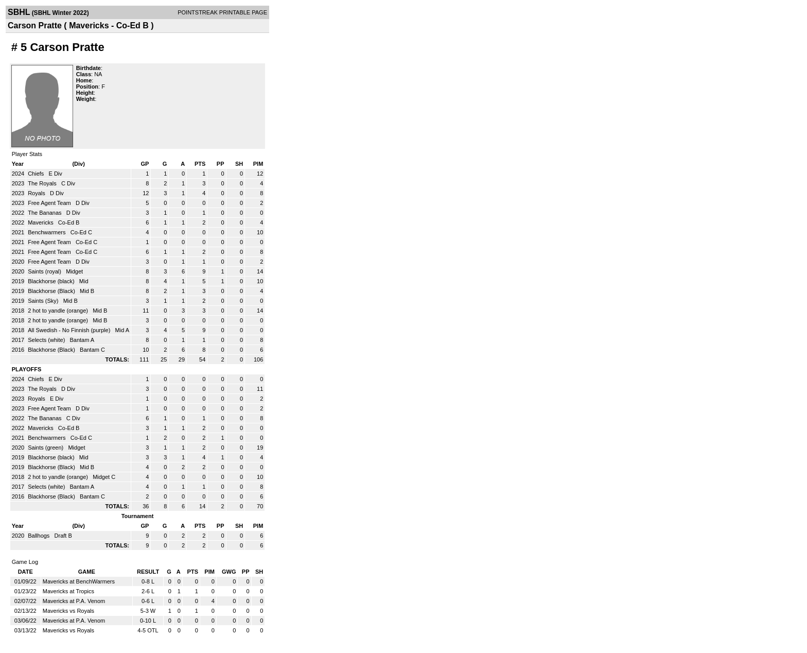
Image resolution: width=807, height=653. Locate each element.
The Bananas (45, 213)
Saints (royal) (45, 271)
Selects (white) (47, 340)
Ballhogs (39, 535)
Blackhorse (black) (52, 281)
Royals (37, 193)
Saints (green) (46, 447)
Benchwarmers (47, 232)
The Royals (43, 183)
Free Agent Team (50, 203)
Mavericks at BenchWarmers (79, 581)
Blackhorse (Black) (52, 291)
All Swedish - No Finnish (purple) (70, 330)
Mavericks (41, 222)
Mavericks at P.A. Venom (74, 601)
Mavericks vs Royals (68, 611)
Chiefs (36, 173)
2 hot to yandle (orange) (59, 310)
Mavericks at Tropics (68, 591)
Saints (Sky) (44, 301)
